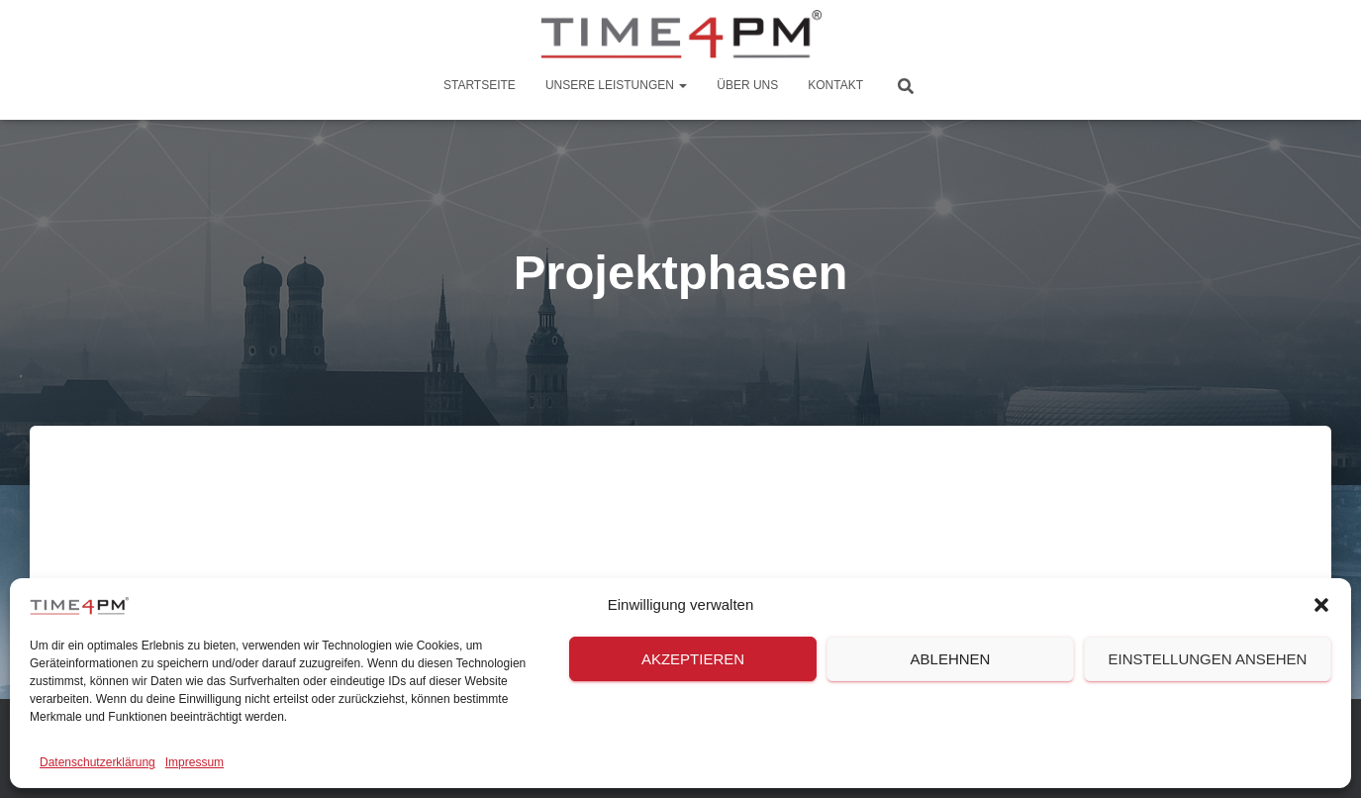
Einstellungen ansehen (1208, 658)
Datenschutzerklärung (97, 762)
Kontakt (835, 85)
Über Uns (747, 85)
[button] (1321, 605)
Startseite (479, 85)
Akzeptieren (692, 658)
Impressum (194, 762)
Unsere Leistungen (616, 85)
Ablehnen (951, 658)
